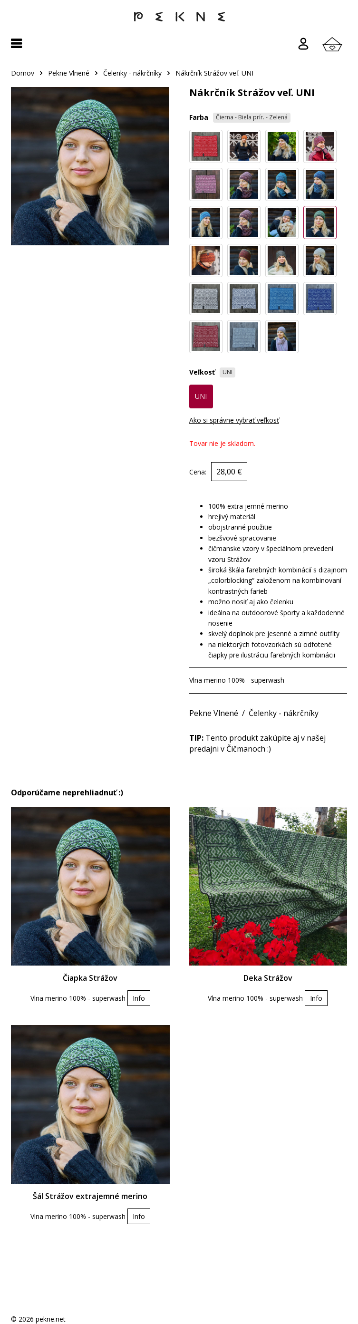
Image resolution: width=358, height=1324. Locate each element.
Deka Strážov (267, 978)
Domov (22, 72)
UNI (201, 396)
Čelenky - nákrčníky (132, 72)
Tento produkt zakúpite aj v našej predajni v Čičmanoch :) (257, 743)
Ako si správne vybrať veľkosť (234, 420)
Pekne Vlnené (68, 72)
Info (139, 998)
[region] (179, 77)
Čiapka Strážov (90, 978)
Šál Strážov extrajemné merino (90, 1196)
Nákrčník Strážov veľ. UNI (214, 72)
